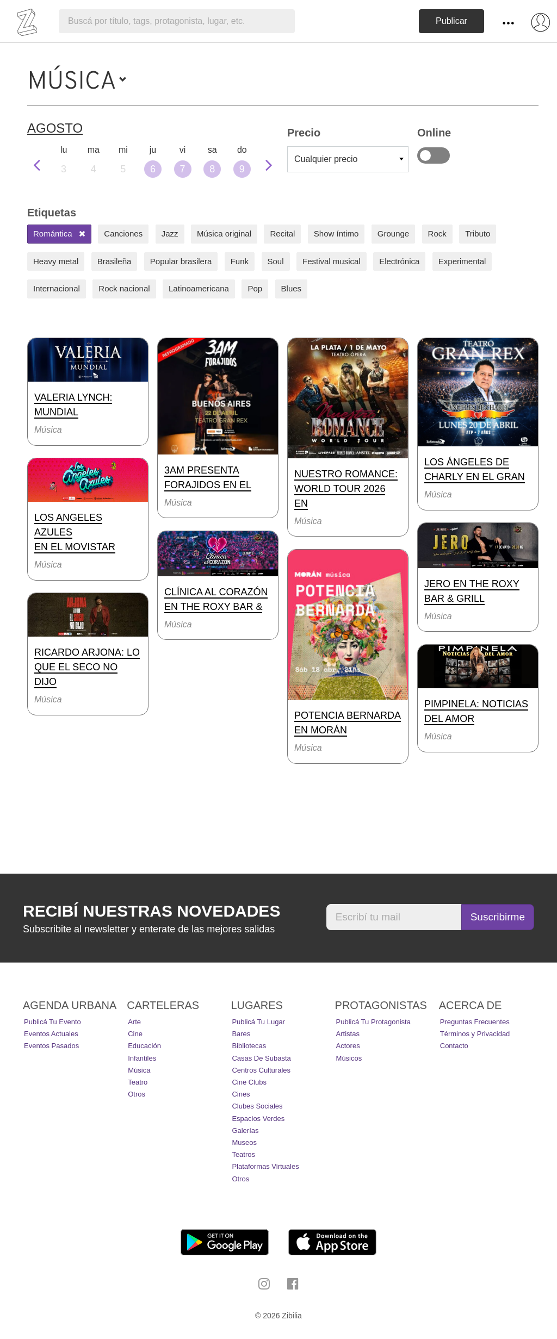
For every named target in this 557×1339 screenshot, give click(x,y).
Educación (144, 1046)
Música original (224, 233)
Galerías (245, 1130)
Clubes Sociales (257, 1106)
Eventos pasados (51, 1046)
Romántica (59, 233)
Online (433, 155)
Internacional (56, 288)
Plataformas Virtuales (265, 1166)
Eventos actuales (51, 1034)
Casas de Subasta (261, 1058)
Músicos (349, 1058)
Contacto (454, 1046)
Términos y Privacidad (475, 1034)
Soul (276, 261)
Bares (241, 1034)
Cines (241, 1094)
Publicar (451, 21)
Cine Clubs (249, 1082)
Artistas (348, 1034)
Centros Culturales (261, 1070)
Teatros (243, 1154)
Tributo (477, 233)
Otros (136, 1094)
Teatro (137, 1082)
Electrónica (399, 261)
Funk (240, 261)
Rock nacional (124, 288)
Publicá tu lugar (258, 1022)
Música (139, 1070)
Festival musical (331, 261)
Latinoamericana (199, 288)
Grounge (393, 233)
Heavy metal (55, 261)
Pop (254, 288)
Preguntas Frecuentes (475, 1022)
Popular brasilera (181, 261)
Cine (135, 1034)
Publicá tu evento (52, 1022)
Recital (282, 233)
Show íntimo (336, 233)
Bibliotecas (249, 1046)
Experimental (462, 261)
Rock (437, 233)
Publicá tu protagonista (373, 1022)
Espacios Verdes (258, 1118)
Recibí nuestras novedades (151, 911)
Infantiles (142, 1058)
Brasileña (114, 261)
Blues (291, 288)
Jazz (170, 233)
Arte (134, 1022)
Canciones (123, 233)
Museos (244, 1142)
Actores (348, 1046)
